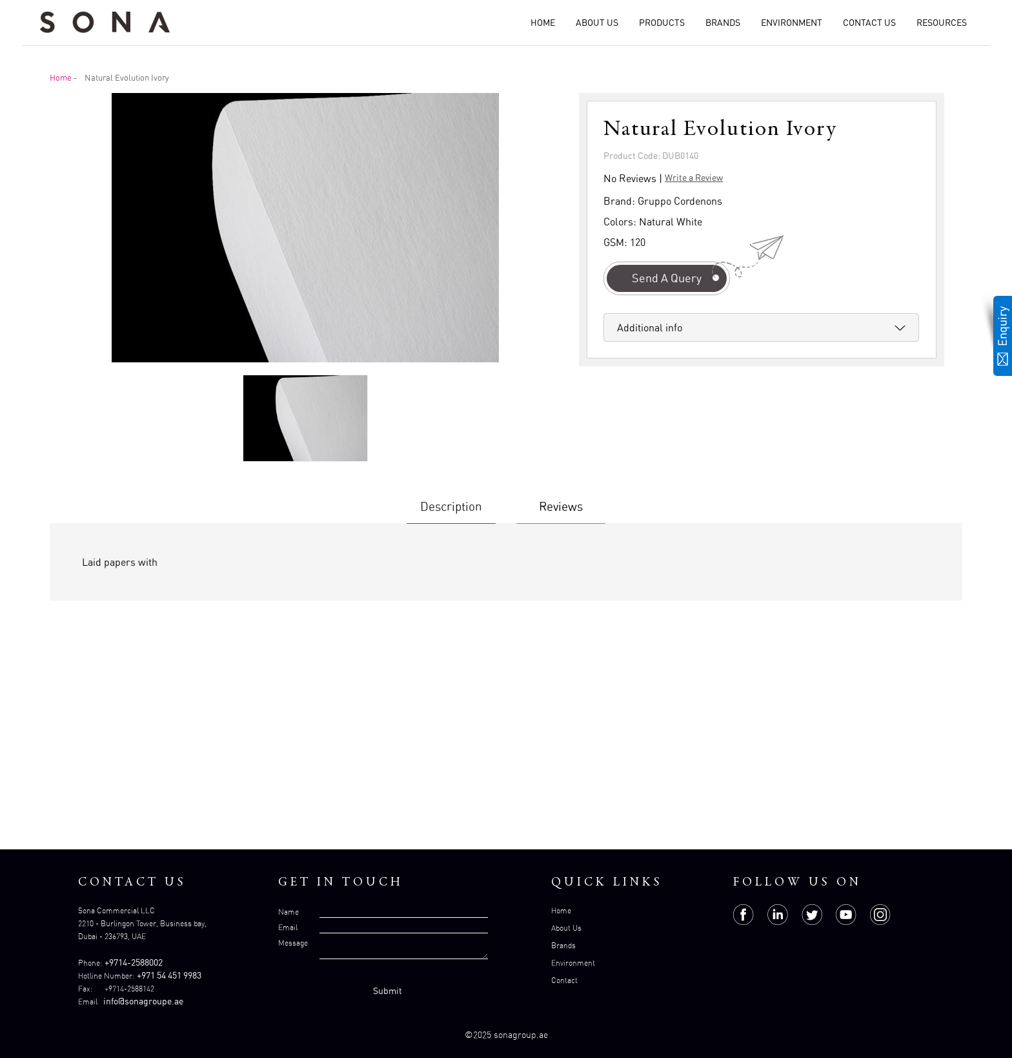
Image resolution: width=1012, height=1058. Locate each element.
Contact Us (869, 22)
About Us (597, 22)
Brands (722, 22)
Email (288, 927)
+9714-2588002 (134, 962)
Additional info (649, 327)
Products (662, 22)
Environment (791, 22)
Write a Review (694, 177)
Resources (941, 22)
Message (293, 943)
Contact (564, 980)
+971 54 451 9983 (169, 975)
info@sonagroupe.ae (143, 1000)
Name (288, 912)
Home (543, 22)
